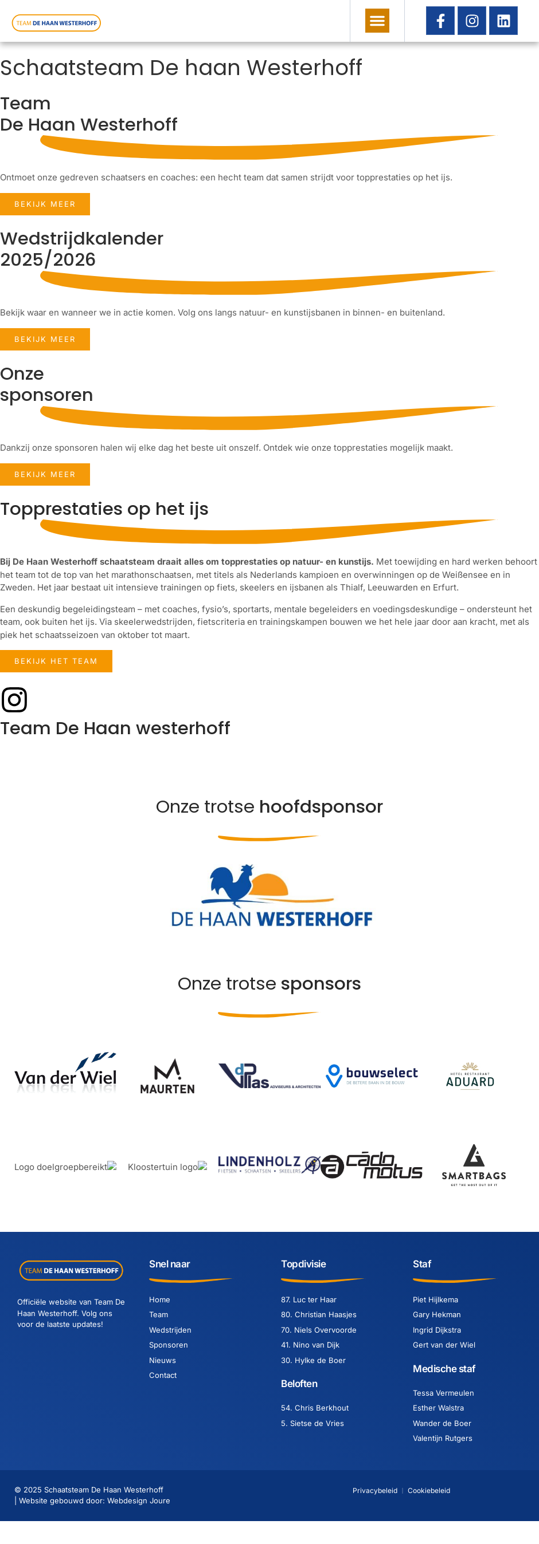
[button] (377, 21)
